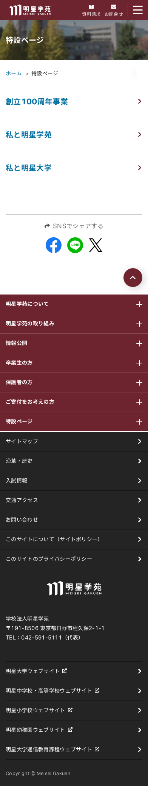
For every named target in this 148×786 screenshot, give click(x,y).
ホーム (14, 73)
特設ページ (45, 73)
